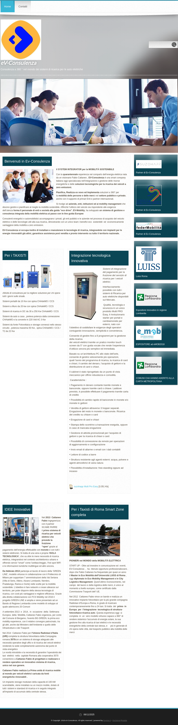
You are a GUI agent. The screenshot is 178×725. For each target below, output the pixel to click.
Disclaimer (116, 720)
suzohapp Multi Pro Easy (86, 486)
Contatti (22, 6)
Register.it (107, 720)
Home (7, 6)
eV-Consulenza (18, 62)
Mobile (124, 720)
